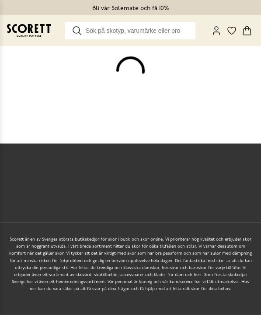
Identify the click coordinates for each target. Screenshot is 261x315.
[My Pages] (216, 31)
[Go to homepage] (29, 30)
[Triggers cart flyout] (247, 31)
